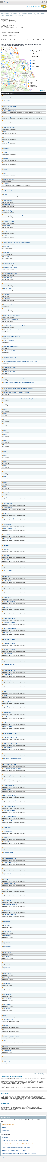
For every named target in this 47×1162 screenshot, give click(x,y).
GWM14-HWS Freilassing (9, 816)
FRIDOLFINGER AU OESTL (9, 848)
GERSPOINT (6, 716)
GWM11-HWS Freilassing (9, 806)
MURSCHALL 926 (7, 674)
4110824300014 (6, 946)
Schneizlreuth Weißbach (8, 127)
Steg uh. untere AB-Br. (8, 288)
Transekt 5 (5, 424)
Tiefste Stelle (5, 246)
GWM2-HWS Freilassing (8, 607)
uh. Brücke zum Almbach (8, 221)
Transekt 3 (5, 413)
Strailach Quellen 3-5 (8, 513)
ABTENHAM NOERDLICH (9, 915)
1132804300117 (6, 988)
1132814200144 (6, 994)
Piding (4, 131)
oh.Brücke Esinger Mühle (9, 367)
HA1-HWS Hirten (6, 566)
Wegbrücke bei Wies (7, 236)
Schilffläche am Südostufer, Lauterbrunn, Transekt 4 (15, 392)
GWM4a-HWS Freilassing (9, 628)
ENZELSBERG (6, 869)
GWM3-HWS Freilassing (8, 612)
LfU (44, 90)
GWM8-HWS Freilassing (8, 643)
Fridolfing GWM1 (6, 701)
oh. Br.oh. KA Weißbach (8, 371)
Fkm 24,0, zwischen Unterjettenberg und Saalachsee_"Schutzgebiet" (19, 361)
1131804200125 (6, 1004)
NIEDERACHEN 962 (7, 754)
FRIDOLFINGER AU (7, 894)
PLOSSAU (5, 695)
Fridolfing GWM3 (6, 712)
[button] (23, 67)
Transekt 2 (5, 409)
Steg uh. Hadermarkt (7, 284)
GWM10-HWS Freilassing (9, 800)
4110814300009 (6, 935)
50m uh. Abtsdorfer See (8, 305)
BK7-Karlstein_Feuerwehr (9, 775)
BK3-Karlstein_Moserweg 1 (9, 764)
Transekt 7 (5, 434)
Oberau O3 (5, 841)
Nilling (4, 1040)
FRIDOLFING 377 (7, 685)
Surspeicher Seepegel (8, 190)
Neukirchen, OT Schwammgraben (11, 315)
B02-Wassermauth (7, 653)
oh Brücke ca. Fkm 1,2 (8, 263)
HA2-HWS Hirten (6, 570)
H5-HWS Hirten (6, 587)
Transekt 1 (5, 403)
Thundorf (5, 158)
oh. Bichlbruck (6, 294)
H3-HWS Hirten (6, 576)
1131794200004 (6, 921)
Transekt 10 (5, 493)
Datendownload (5, 1130)
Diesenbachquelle (7, 507)
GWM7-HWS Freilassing (8, 639)
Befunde (4, 1127)
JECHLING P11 (6, 789)
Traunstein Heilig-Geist (8, 179)
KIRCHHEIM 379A (7, 681)
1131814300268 (6, 956)
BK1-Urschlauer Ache (8, 785)
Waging (4, 169)
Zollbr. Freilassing (7, 211)
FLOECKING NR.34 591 (8, 664)
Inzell (4, 1015)
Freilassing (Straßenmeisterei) (10, 1057)
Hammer (4, 152)
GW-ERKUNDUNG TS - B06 (9, 737)
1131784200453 (6, 998)
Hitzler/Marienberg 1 (7, 779)
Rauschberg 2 (6, 1061)
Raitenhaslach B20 (7, 831)
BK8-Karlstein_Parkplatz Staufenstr (11, 768)
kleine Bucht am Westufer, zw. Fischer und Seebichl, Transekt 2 (18, 382)
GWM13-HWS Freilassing (9, 795)
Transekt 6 (5, 430)
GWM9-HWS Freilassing (8, 649)
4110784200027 (6, 925)
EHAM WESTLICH (7, 747)
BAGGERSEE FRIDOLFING (9, 862)
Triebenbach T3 (6, 873)
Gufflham (5, 96)
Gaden (4, 173)
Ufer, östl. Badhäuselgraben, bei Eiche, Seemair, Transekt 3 (17, 388)
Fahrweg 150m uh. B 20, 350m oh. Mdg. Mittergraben (16, 242)
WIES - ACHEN (6, 900)
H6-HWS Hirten (6, 591)
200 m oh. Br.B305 (7, 277)
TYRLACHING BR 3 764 (8, 670)
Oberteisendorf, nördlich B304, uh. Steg (12, 215)
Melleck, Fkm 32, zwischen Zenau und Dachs (13, 325)
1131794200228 (6, 977)
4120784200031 (6, 973)
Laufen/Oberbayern (7, 1019)
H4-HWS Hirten (6, 580)
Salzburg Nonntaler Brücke (9, 106)
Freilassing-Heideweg (8, 518)
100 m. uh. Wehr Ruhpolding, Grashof (12, 330)
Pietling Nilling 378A (7, 524)
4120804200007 (6, 952)
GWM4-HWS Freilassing (8, 622)
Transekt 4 (5, 419)
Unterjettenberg (6, 117)
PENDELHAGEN (6, 722)
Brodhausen (5, 148)
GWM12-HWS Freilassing (9, 810)
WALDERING (6, 910)
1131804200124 (6, 1009)
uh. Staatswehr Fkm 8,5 (8, 350)
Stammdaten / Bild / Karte (8, 1124)
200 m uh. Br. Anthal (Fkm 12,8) (10, 346)
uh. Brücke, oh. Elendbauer (9, 309)
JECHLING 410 (6, 538)
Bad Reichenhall (6, 1050)
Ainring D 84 (5, 497)
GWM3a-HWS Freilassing (9, 618)
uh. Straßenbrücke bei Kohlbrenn (10, 267)
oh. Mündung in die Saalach (9, 273)
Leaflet (41, 90)
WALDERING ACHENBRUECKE (10, 904)
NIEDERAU (5, 879)
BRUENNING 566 (7, 727)
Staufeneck (5, 121)
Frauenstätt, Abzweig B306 (9, 357)
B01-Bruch (5, 660)
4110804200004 (6, 931)
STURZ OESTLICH (7, 852)
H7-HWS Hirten (6, 597)
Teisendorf (5, 137)
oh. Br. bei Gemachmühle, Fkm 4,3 (11, 336)
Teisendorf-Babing (7, 1029)
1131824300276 (6, 963)
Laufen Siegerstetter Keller (9, 110)
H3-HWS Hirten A (7, 827)
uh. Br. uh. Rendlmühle (8, 340)
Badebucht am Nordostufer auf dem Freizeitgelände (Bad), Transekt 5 (19, 399)
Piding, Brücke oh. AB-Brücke (10, 319)
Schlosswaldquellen (7, 503)
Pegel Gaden (6, 225)
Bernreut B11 (6, 837)
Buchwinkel (5, 183)
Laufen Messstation (7, 200)
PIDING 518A (6, 545)
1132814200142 (6, 984)
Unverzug (5, 162)
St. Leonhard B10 (7, 821)
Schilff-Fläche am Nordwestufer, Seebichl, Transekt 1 (15, 378)
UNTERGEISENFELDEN (9, 883)
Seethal (4, 194)
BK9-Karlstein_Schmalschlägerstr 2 (11, 758)
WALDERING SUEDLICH (9, 858)
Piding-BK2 (5, 555)
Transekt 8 (5, 440)
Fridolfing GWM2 (6, 706)
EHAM (4, 691)
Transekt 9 (5, 486)
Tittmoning (5, 1025)
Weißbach (5, 1046)
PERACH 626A (6, 534)
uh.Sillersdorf (6, 298)
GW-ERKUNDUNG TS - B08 (9, 743)
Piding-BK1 (5, 549)
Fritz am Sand (6, 100)
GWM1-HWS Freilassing (8, 601)
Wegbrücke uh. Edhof (8, 204)
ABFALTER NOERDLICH (9, 528)
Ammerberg (5, 142)
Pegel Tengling (6, 231)
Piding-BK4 (5, 559)
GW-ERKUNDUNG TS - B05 (9, 733)
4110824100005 (6, 942)
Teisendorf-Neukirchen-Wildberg (10, 1036)
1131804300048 (6, 967)
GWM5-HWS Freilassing (8, 632)
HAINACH (5, 890)
